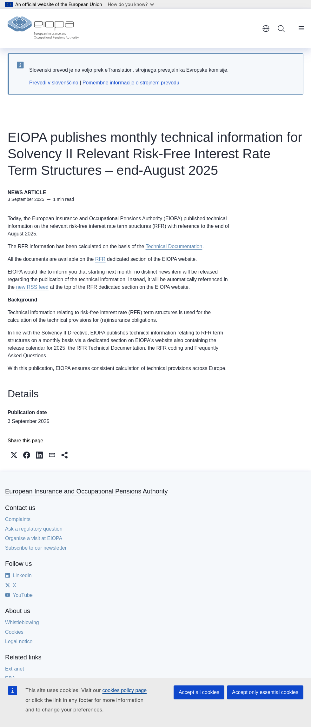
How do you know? (131, 4)
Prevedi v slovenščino (53, 82)
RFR (100, 259)
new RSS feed (32, 287)
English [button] (266, 28)
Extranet (14, 668)
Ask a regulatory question (34, 529)
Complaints (17, 519)
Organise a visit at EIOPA (33, 538)
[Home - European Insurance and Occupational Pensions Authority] (43, 29)
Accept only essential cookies (265, 692)
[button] (14, 455)
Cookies (14, 632)
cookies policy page (124, 690)
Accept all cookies (199, 692)
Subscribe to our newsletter (36, 548)
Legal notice (18, 641)
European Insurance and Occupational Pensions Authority (86, 491)
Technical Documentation (174, 246)
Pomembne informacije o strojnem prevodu (131, 82)
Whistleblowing (22, 622)
